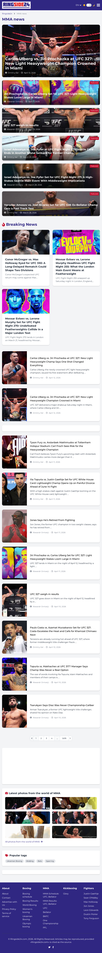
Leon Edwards (91, 910)
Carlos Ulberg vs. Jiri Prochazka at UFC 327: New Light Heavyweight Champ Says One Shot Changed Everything (61, 362)
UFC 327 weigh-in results (44, 594)
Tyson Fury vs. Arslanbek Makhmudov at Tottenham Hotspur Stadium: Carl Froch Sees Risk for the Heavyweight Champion (60, 446)
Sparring (50, 861)
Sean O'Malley (91, 898)
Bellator (47, 912)
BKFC (46, 916)
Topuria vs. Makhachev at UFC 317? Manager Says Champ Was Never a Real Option (59, 668)
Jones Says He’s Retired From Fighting (52, 520)
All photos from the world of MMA (24, 842)
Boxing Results (30, 901)
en (77, 5)
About (5, 893)
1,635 (64, 738)
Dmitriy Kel (13, 73)
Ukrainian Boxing (14, 861)
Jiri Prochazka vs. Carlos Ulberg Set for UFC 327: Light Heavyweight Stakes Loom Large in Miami (61, 557)
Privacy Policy (9, 909)
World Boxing (29, 905)
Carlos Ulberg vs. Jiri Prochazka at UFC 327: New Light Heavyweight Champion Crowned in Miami (61, 399)
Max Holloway (91, 902)
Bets (40, 861)
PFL (45, 927)
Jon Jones (89, 906)
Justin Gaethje (91, 893)
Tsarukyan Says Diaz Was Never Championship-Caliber (62, 705)
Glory (66, 893)
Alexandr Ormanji (15, 101)
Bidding (30, 861)
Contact (6, 898)
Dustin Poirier (91, 914)
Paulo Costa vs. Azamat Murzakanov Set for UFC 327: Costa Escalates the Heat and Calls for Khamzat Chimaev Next (63, 631)
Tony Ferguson (91, 918)
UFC (45, 908)
